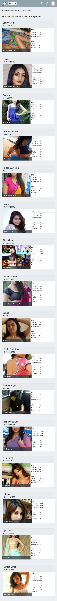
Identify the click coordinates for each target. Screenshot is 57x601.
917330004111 (9, 425)
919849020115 (9, 62)
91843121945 (9, 279)
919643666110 (9, 352)
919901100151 (8, 461)
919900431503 (9, 497)
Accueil (4, 10)
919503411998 (8, 243)
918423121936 (8, 533)
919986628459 (9, 570)
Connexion (47, 3)
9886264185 (7, 316)
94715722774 (8, 171)
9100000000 (7, 98)
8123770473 (7, 26)
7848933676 (8, 134)
